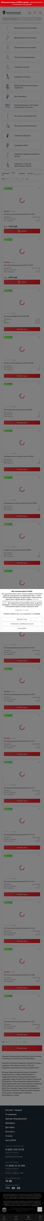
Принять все (22, 619)
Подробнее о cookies (22, 610)
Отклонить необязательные (22, 624)
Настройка (22, 628)
